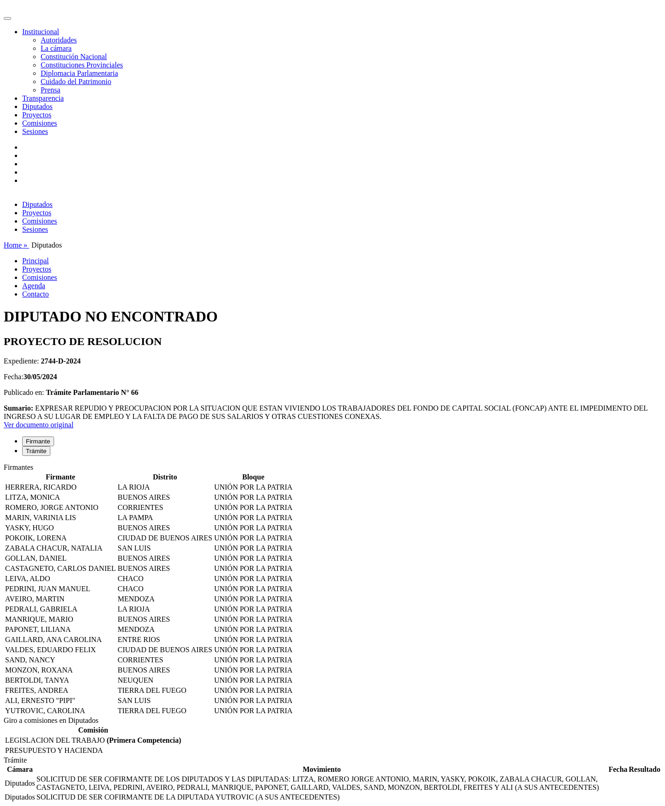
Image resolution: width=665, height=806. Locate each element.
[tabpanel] (332, 589)
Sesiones (35, 131)
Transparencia (43, 98)
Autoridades (59, 40)
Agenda (33, 286)
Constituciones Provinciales (82, 65)
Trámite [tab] (36, 451)
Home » (16, 245)
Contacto (35, 294)
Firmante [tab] (38, 441)
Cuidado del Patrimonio (76, 81)
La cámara (56, 48)
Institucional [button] (40, 32)
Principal (35, 261)
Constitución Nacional (74, 57)
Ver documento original (38, 425)
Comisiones (39, 123)
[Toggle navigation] (7, 18)
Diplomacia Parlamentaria (79, 73)
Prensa (50, 90)
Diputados (37, 106)
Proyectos (36, 115)
